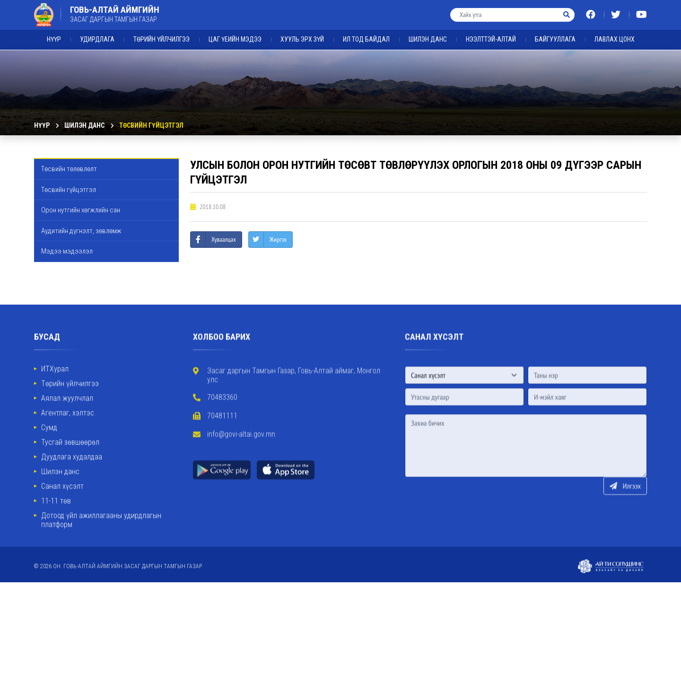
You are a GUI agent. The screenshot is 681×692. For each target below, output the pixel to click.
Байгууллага (555, 31)
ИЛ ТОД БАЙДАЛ (366, 31)
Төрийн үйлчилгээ (161, 31)
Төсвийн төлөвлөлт (69, 169)
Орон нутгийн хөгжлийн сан (80, 210)
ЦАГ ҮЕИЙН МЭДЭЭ (235, 31)
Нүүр (54, 31)
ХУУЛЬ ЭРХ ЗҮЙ (302, 31)
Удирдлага (97, 31)
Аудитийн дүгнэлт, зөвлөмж (81, 231)
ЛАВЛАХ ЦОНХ (614, 31)
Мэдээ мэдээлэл (67, 251)
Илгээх (625, 524)
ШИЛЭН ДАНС (428, 31)
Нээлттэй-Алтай (491, 31)
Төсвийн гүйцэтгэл (151, 125)
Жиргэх (278, 239)
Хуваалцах (223, 239)
